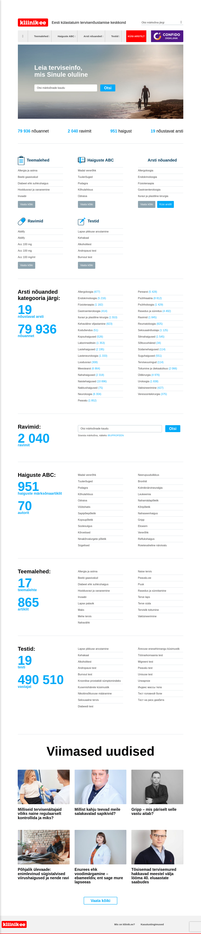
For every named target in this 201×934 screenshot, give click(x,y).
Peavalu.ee (144, 577)
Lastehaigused (91, 349)
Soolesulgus (85, 526)
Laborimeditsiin (91, 343)
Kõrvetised (84, 532)
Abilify (21, 231)
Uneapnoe (144, 680)
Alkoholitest (84, 244)
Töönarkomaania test (150, 655)
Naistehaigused (92, 381)
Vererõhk (143, 532)
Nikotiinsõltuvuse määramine (95, 693)
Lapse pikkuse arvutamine (93, 231)
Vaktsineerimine (150, 387)
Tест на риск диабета (151, 700)
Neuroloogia (89, 394)
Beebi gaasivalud (28, 177)
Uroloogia (148, 381)
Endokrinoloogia (147, 177)
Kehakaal (83, 237)
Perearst (147, 291)
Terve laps (144, 597)
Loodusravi (88, 362)
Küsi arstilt (136, 36)
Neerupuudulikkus (148, 475)
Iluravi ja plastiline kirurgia (153, 196)
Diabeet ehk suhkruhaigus (33, 183)
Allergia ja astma (27, 170)
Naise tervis (145, 571)
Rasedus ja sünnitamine (152, 590)
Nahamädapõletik (148, 500)
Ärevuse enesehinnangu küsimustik (159, 648)
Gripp (141, 519)
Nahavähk (84, 622)
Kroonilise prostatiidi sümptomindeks (99, 680)
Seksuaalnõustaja (153, 330)
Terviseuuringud (151, 362)
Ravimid (147, 317)
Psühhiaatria (150, 298)
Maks (81, 609)
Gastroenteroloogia (149, 189)
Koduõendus (88, 330)
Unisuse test (145, 674)
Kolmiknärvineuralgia (150, 487)
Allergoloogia (145, 170)
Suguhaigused (150, 355)
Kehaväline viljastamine (95, 323)
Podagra (83, 183)
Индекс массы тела (150, 687)
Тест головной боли (150, 693)
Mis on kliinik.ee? (124, 924)
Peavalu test (145, 668)
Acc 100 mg (25, 244)
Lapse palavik (86, 603)
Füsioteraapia (146, 183)
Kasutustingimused (152, 924)
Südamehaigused (151, 349)
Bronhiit (142, 481)
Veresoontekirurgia (152, 394)
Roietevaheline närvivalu (152, 545)
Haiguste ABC (66, 36)
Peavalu (87, 400)
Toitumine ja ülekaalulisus (157, 368)
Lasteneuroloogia (92, 355)
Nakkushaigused (90, 387)
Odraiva (82, 196)
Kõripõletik (144, 507)
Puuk (141, 584)
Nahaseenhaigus (148, 513)
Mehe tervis (85, 616)
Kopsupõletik (85, 519)
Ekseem (143, 526)
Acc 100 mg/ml (26, 257)
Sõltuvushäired (149, 343)
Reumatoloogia (150, 323)
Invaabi (22, 196)
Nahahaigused (91, 375)
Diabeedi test (85, 706)
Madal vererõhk (87, 170)
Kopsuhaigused (90, 336)
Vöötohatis (84, 507)
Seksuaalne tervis (88, 700)
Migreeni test (145, 661)
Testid (114, 36)
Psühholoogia (150, 304)
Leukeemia (144, 494)
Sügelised (83, 545)
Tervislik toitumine (148, 609)
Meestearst (89, 368)
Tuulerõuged (85, 177)
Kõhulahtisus (85, 189)
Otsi (181, 22)
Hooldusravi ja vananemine (34, 189)
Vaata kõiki (26, 204)
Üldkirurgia (149, 375)
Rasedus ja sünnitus (154, 311)
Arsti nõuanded (93, 36)
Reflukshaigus (146, 539)
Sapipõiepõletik (87, 513)
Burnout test (85, 257)
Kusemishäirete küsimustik (93, 687)
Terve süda (144, 603)
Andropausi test (87, 250)
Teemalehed (41, 36)
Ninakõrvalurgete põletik (92, 539)
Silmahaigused (151, 336)
